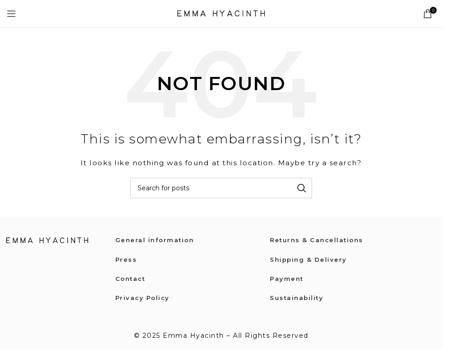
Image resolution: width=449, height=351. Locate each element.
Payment (287, 279)
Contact (131, 279)
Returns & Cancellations (318, 240)
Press (126, 259)
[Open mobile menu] (11, 14)
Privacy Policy (143, 298)
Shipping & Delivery (309, 259)
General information (156, 240)
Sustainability (297, 298)
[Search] (221, 188)
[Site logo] (221, 13)
